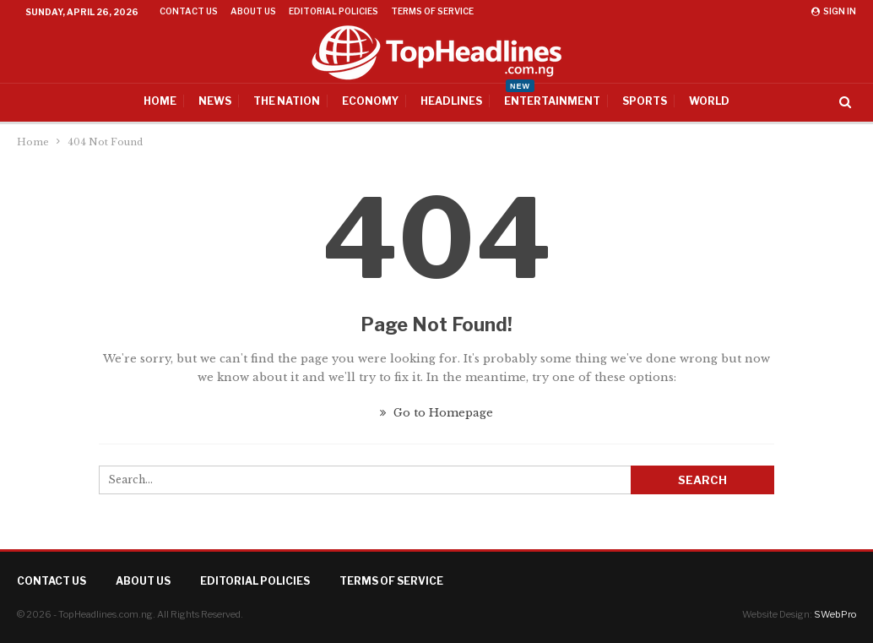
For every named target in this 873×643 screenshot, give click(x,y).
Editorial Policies (333, 11)
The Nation (286, 101)
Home (160, 101)
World (709, 101)
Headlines (451, 101)
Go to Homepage (436, 413)
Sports (644, 101)
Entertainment (552, 95)
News (214, 101)
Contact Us (189, 11)
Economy (370, 101)
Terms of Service (432, 11)
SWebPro (835, 614)
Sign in (833, 11)
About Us (253, 11)
